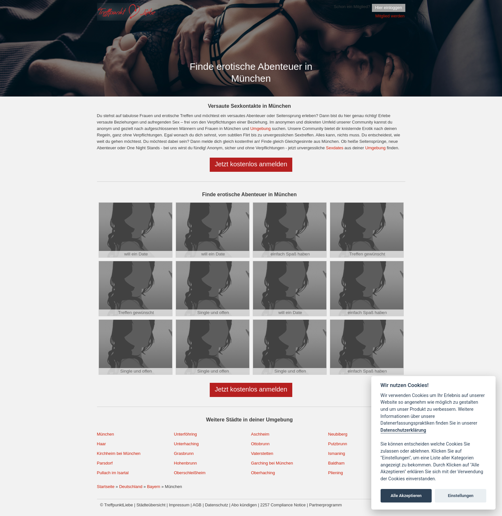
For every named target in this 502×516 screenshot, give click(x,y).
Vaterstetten (262, 453)
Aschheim (260, 434)
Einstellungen (460, 495)
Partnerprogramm (325, 504)
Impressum (179, 504)
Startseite (106, 486)
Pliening (335, 472)
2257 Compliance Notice (283, 504)
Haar (101, 443)
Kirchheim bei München (119, 453)
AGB (197, 504)
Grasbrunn (184, 453)
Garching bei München (272, 463)
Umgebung (260, 128)
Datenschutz (216, 504)
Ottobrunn (260, 443)
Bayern (153, 486)
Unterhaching (186, 443)
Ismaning (336, 453)
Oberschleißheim (190, 472)
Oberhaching (263, 472)
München (105, 434)
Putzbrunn (337, 443)
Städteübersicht (151, 504)
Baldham (336, 463)
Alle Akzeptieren (406, 495)
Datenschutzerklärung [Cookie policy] (403, 430)
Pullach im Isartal (113, 472)
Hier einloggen (388, 7)
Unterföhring (185, 434)
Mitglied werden (389, 16)
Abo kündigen (244, 504)
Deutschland (130, 486)
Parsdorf (105, 463)
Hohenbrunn (185, 463)
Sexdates (334, 147)
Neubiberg (338, 434)
